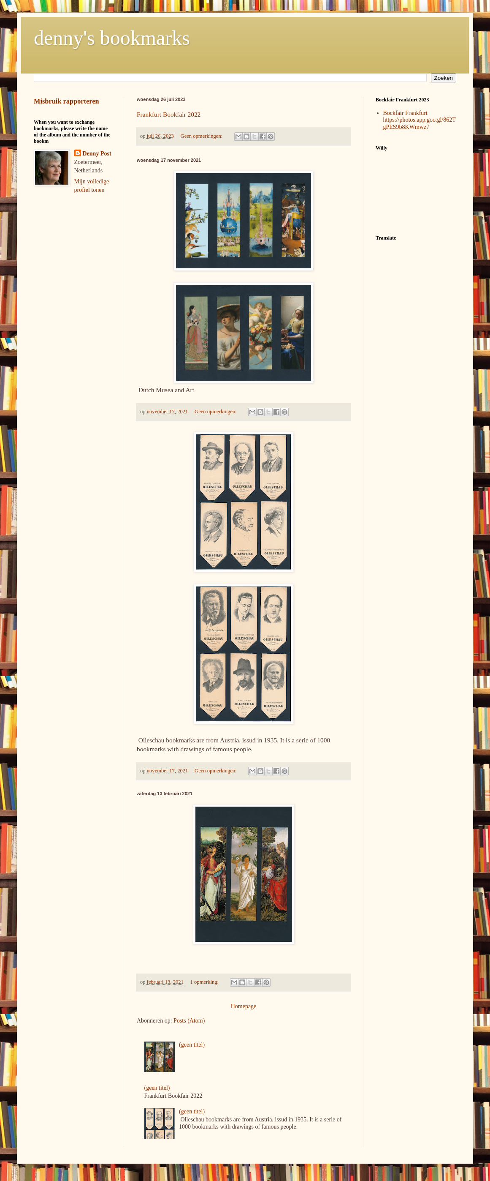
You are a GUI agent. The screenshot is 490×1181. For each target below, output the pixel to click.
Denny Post (97, 153)
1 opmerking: (205, 982)
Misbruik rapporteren (66, 101)
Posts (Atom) (189, 1020)
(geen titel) (192, 1045)
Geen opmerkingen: (202, 136)
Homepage (244, 1006)
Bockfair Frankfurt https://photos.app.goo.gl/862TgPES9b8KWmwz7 (419, 120)
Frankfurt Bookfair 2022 (168, 114)
